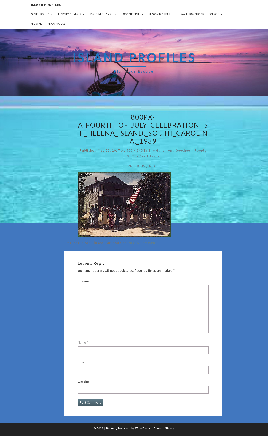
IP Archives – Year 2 (69, 14)
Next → (156, 166)
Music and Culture (160, 14)
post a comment (142, 243)
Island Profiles (46, 4)
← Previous (134, 166)
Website (83, 381)
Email (83, 362)
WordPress (143, 428)
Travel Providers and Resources (199, 14)
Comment (86, 281)
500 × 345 (134, 150)
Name (83, 342)
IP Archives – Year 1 (101, 14)
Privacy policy (56, 23)
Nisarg (169, 428)
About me (36, 23)
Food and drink (131, 14)
